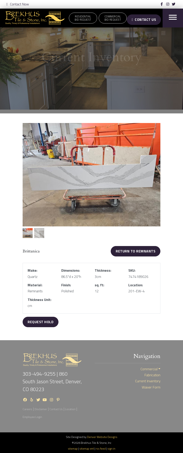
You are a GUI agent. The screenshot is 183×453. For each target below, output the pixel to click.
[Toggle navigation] (173, 18)
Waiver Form (151, 387)
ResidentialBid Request (83, 18)
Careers (27, 409)
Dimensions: (70, 270)
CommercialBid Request (113, 18)
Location (70, 409)
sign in (111, 448)
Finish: (66, 285)
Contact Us (144, 19)
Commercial (149, 369)
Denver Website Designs (102, 437)
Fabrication (152, 375)
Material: (35, 285)
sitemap (73, 448)
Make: (32, 270)
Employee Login (32, 417)
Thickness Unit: (39, 299)
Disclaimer (41, 409)
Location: (135, 285)
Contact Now (17, 4)
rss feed (101, 448)
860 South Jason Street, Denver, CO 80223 (52, 381)
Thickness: (103, 270)
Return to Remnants (135, 251)
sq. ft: (99, 285)
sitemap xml (86, 448)
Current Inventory (147, 381)
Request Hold (40, 322)
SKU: (131, 270)
